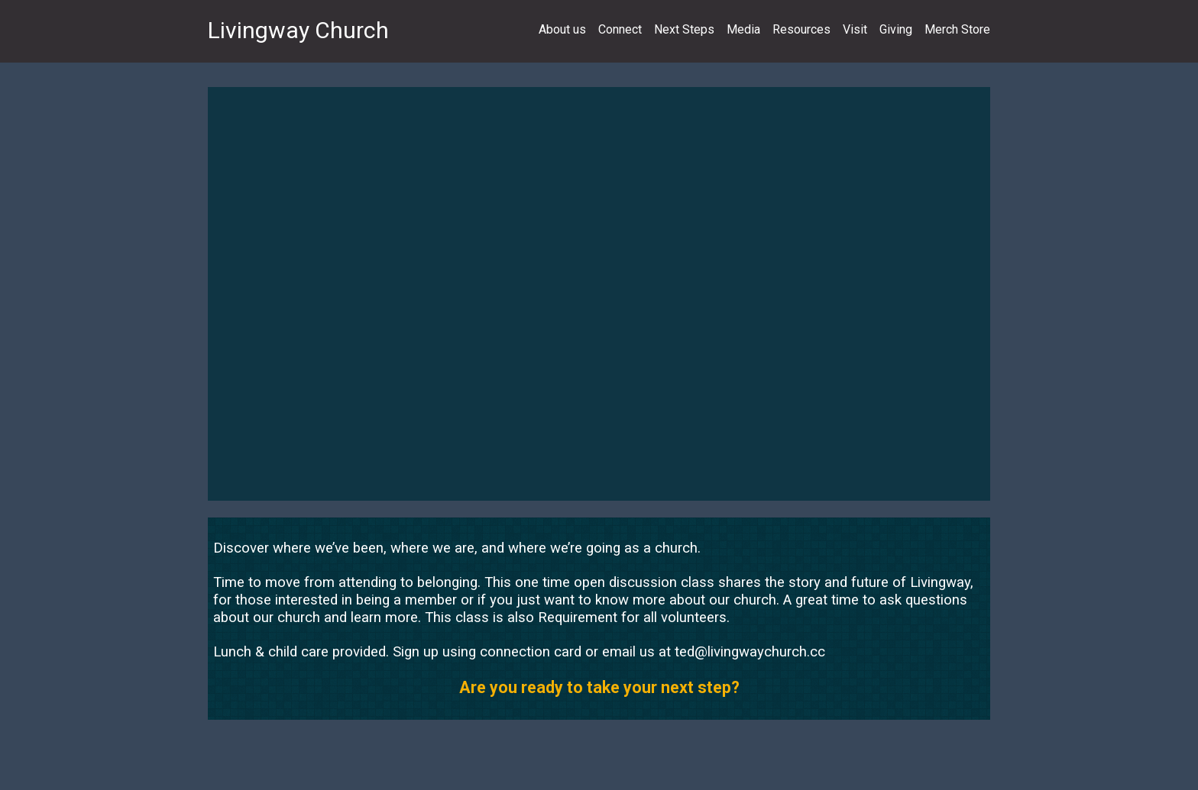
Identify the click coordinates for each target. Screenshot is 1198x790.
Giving (895, 30)
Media (743, 30)
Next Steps (684, 30)
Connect (620, 30)
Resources (801, 30)
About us (562, 30)
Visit (855, 30)
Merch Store (957, 30)
